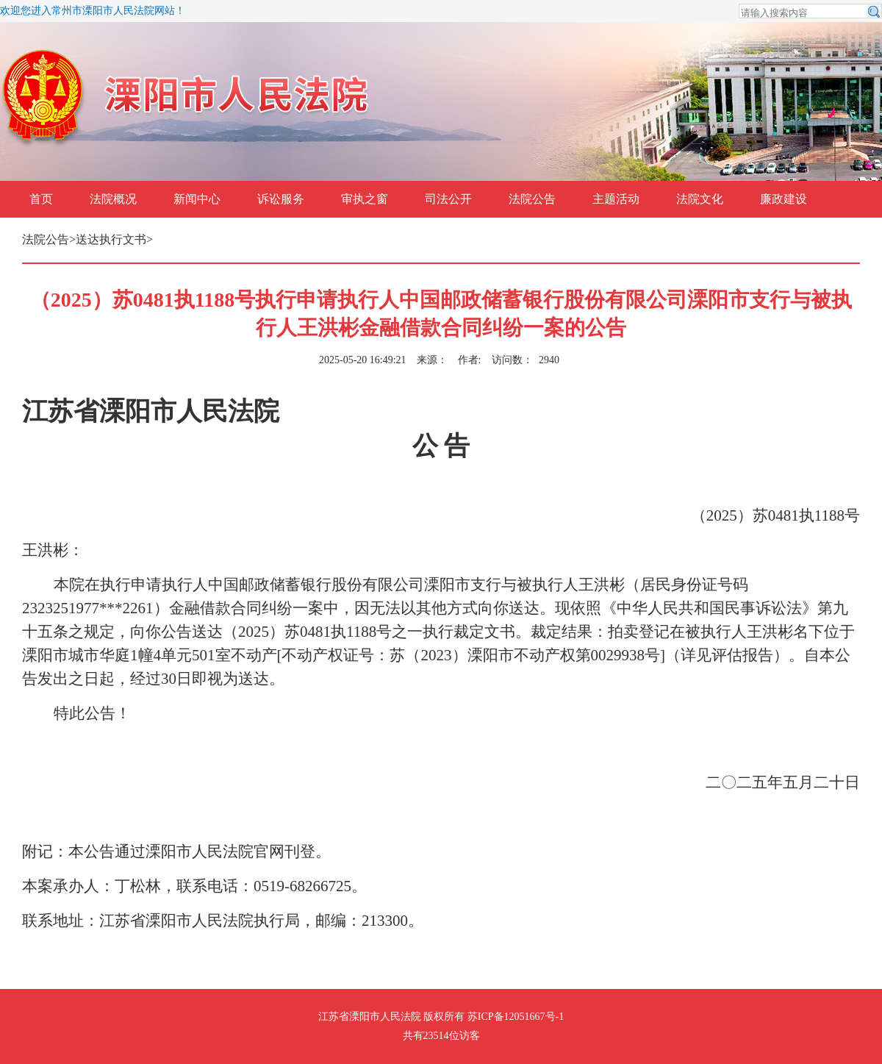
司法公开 (448, 199)
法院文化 (699, 199)
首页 (41, 199)
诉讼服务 (280, 199)
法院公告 (532, 199)
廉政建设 (783, 199)
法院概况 (113, 199)
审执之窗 (364, 199)
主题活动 (615, 199)
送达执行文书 (111, 239)
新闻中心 (196, 199)
